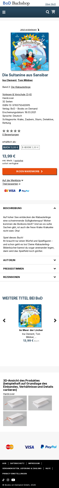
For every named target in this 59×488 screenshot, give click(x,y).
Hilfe (48, 468)
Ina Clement (9, 80)
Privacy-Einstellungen (14, 474)
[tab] (29, 206)
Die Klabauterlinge (21, 86)
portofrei (19, 160)
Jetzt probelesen (28, 29)
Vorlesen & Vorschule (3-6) (17, 94)
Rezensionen (11, 277)
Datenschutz (17, 463)
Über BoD (50, 4)
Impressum (34, 463)
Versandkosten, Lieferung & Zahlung (22, 468)
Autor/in (9, 260)
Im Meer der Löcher (31, 330)
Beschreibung (12, 208)
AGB (4, 463)
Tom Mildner (25, 80)
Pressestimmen (13, 268)
